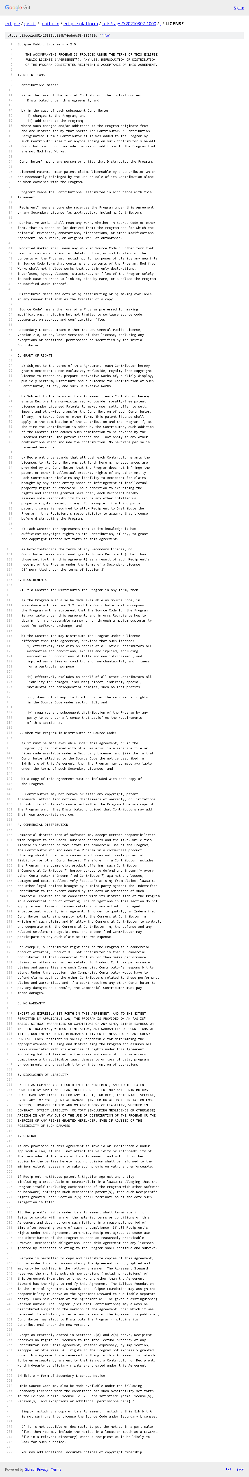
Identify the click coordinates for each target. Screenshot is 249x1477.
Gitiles (29, 1469)
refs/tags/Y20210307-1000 (129, 23)
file (105, 35)
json (240, 1469)
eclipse (12, 23)
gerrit (30, 23)
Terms (56, 1469)
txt (228, 1469)
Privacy (42, 1469)
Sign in (239, 7)
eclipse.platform (80, 23)
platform (49, 23)
